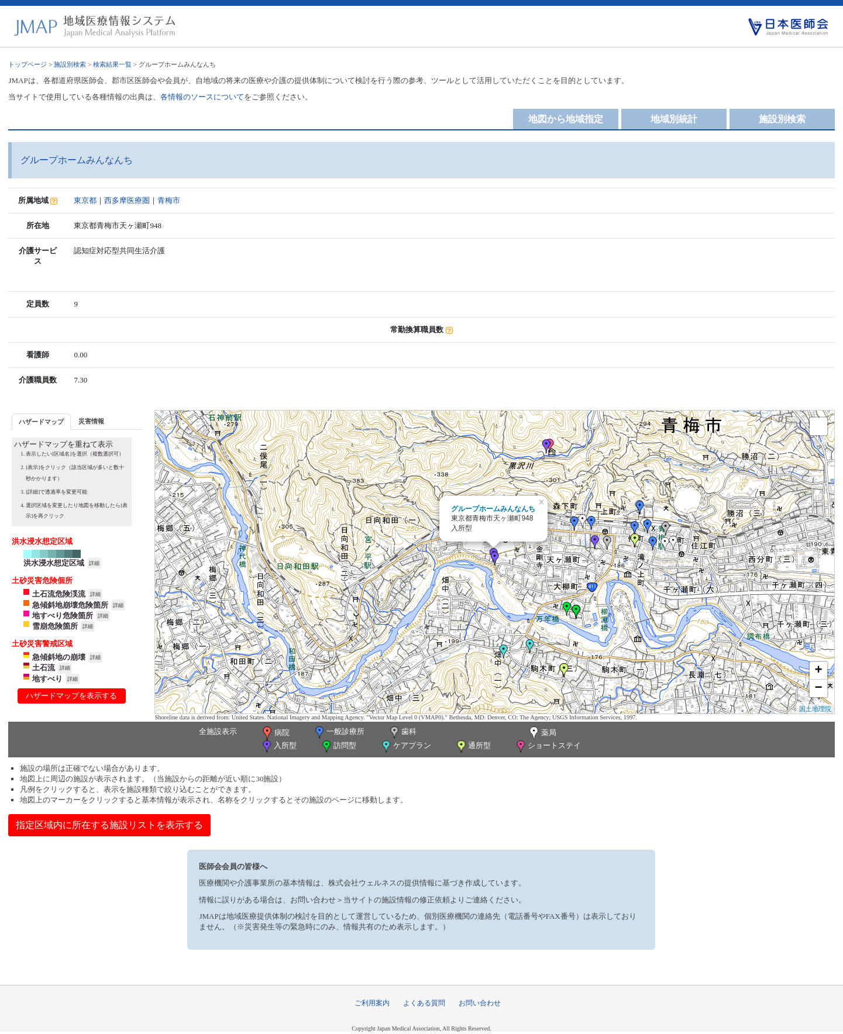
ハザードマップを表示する (71, 695)
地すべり (47, 678)
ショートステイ (547, 746)
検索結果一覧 (112, 64)
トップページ (27, 64)
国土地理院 (815, 708)
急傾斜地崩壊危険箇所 (70, 605)
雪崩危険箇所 (55, 626)
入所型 (278, 746)
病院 (275, 733)
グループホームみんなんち (493, 509)
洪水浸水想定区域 (53, 563)
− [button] (818, 688)
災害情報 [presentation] (91, 421)
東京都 (85, 200)
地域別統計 (674, 119)
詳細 (94, 563)
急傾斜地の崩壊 (58, 657)
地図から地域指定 (565, 119)
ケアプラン (405, 746)
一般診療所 (338, 732)
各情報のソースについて (202, 96)
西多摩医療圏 (127, 200)
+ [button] (818, 671)
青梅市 (168, 200)
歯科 (402, 732)
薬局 (541, 733)
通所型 (473, 746)
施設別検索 (70, 64)
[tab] (41, 421)
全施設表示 (218, 731)
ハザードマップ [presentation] (41, 421)
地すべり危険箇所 (62, 615)
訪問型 (338, 746)
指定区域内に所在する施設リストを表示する (109, 825)
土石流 (43, 667)
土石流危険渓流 (58, 594)
